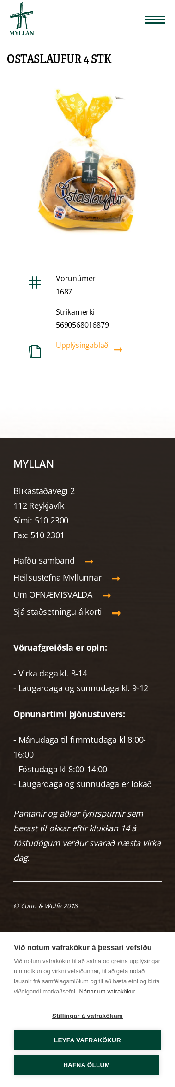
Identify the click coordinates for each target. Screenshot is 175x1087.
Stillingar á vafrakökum (87, 1015)
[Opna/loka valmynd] (155, 19)
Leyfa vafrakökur (87, 1040)
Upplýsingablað (82, 345)
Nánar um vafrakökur (107, 991)
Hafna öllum (86, 1065)
